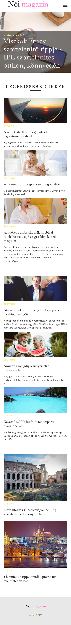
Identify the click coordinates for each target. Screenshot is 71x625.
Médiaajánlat (35, 619)
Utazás (9, 126)
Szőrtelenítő (14, 35)
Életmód (10, 178)
